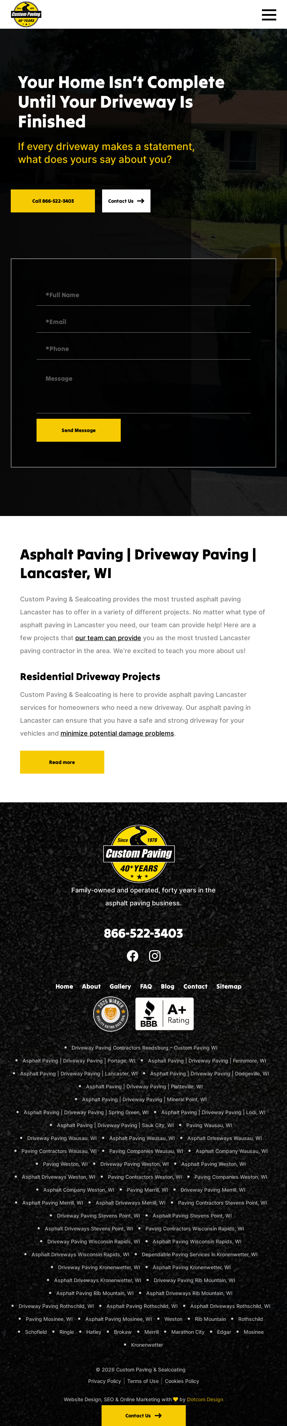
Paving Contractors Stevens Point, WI (222, 1203)
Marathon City (188, 1332)
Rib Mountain (210, 1319)
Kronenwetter (147, 1345)
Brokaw (123, 1332)
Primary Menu (269, 10)
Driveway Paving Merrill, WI (213, 1190)
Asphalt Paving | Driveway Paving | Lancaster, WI (79, 1073)
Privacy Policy (104, 1381)
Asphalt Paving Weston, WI (213, 1164)
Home (64, 986)
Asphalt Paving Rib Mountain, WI (95, 1293)
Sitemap (228, 986)
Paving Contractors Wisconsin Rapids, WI (194, 1228)
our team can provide (108, 638)
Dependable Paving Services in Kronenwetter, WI (200, 1254)
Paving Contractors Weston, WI (145, 1177)
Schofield (36, 1332)
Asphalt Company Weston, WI (78, 1190)
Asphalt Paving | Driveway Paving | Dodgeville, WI (209, 1073)
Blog (167, 986)
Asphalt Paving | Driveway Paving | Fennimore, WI (207, 1060)
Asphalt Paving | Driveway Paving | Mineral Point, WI (144, 1099)
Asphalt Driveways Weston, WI (58, 1177)
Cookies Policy (182, 1381)
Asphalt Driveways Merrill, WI (131, 1203)
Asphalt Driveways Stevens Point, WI (89, 1228)
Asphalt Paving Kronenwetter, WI (192, 1267)
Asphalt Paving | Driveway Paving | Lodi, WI (213, 1112)
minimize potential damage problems (117, 733)
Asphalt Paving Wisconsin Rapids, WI (197, 1241)
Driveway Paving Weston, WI (134, 1164)
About (91, 986)
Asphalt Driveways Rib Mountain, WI (189, 1293)
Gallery (120, 986)
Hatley (93, 1332)
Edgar (224, 1332)
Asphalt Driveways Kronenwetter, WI (97, 1280)
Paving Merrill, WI (147, 1190)
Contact (195, 986)
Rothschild (250, 1319)
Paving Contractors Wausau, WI (59, 1151)
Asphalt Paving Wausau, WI (142, 1138)
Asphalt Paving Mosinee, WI (118, 1319)
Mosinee (254, 1332)
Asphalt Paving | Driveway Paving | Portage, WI (79, 1060)
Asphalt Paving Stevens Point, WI (192, 1215)
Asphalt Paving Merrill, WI (52, 1203)
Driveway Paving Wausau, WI (62, 1138)
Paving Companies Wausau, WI (146, 1151)
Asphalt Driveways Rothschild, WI (230, 1306)
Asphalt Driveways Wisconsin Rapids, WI (80, 1254)
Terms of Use (143, 1381)
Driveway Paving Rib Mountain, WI (194, 1280)
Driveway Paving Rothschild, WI (56, 1306)
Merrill (151, 1332)
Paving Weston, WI (65, 1164)
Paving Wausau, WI (209, 1125)
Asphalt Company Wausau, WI (232, 1151)
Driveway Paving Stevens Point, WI (98, 1215)
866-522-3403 (143, 933)
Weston (173, 1319)
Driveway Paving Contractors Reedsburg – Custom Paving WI (144, 1048)
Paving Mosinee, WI (49, 1319)
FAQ (146, 986)
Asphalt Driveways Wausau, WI (224, 1138)
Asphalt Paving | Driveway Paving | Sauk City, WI (115, 1125)
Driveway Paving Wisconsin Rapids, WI (93, 1241)
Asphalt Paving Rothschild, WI (142, 1306)
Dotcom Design (205, 1399)
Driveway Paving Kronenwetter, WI (99, 1267)
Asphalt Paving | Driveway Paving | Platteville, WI (144, 1086)
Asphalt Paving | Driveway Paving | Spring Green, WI (86, 1112)
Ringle (66, 1332)
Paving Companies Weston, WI (231, 1177)
